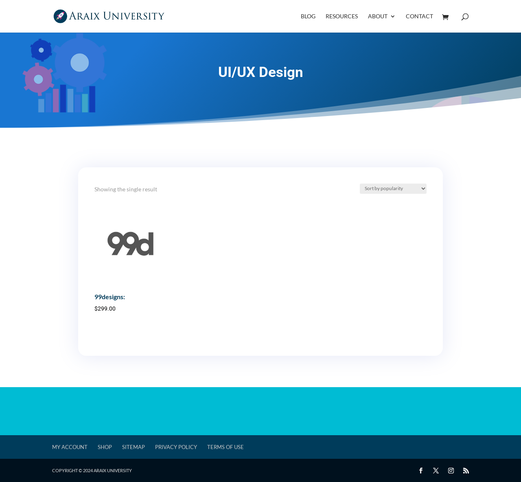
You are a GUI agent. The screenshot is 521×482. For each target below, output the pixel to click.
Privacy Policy (176, 447)
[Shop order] (393, 189)
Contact (419, 16)
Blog (308, 16)
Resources (342, 16)
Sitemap (133, 447)
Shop (105, 447)
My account (70, 447)
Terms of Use (225, 447)
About (377, 16)
